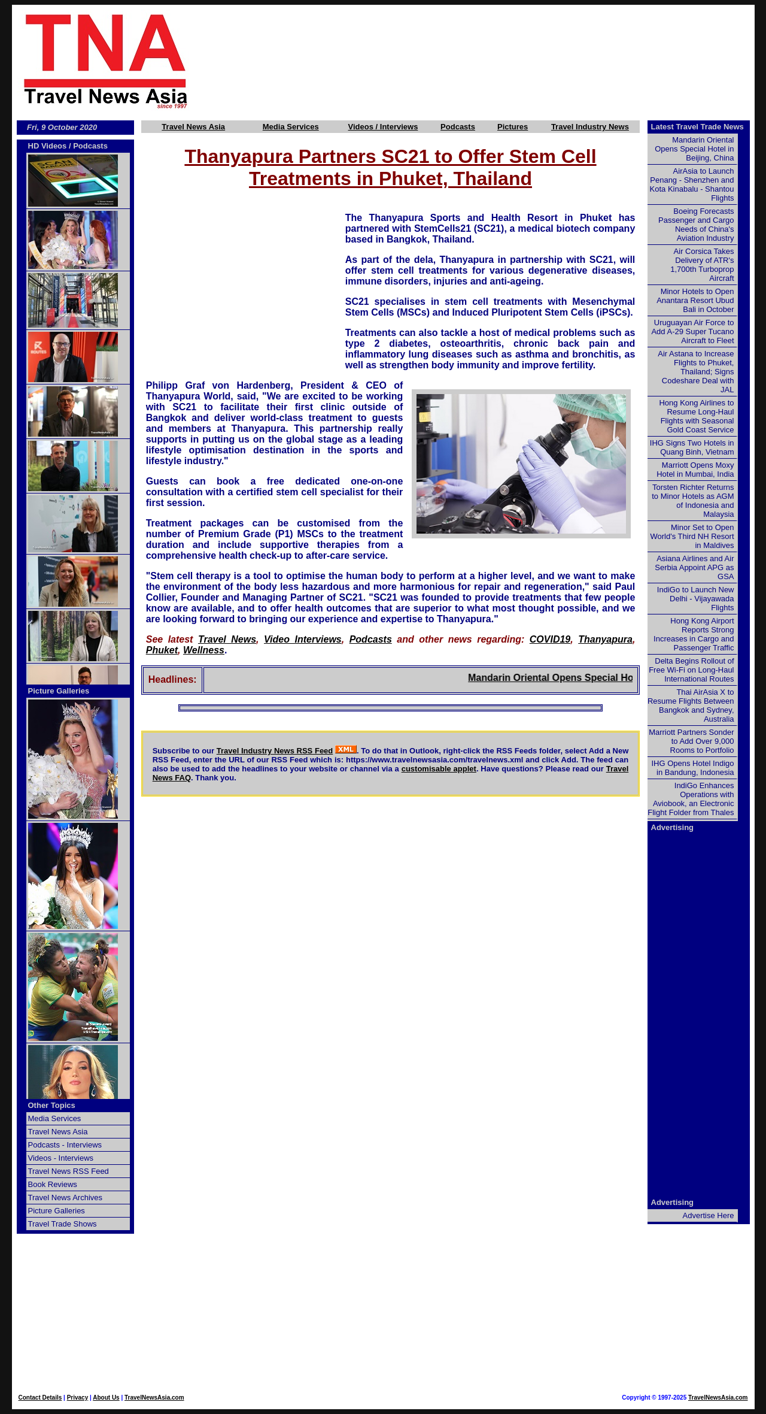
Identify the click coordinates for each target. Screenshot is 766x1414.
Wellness (203, 650)
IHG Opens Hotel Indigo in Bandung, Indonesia (692, 768)
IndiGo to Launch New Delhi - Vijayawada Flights (695, 598)
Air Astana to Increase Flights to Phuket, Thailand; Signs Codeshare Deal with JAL (696, 371)
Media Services (291, 126)
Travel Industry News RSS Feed (275, 750)
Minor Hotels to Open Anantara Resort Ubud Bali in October (695, 300)
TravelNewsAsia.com (154, 1397)
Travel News (227, 639)
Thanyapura (605, 639)
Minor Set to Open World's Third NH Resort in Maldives (692, 536)
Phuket (162, 650)
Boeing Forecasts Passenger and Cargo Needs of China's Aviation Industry (696, 225)
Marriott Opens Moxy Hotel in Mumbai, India (695, 470)
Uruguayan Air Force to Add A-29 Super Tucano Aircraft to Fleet (692, 331)
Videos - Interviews (61, 1157)
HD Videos (47, 145)
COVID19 (550, 639)
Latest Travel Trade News (697, 126)
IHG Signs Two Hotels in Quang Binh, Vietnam (692, 447)
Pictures (512, 126)
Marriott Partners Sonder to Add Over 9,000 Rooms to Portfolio (691, 741)
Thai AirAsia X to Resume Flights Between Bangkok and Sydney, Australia (691, 705)
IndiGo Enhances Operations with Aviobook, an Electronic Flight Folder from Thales (691, 799)
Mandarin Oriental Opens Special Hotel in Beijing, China (620, 678)
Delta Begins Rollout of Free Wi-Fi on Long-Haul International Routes (691, 669)
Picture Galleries (59, 690)
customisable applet (439, 768)
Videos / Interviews (383, 126)
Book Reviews (52, 1184)
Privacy (78, 1397)
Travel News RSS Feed (68, 1171)
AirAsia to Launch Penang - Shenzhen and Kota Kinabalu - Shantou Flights (692, 184)
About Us (106, 1397)
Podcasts (457, 126)
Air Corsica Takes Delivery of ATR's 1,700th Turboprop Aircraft (702, 265)
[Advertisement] (492, 60)
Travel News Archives (65, 1197)
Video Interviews (303, 639)
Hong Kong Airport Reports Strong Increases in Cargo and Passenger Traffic (693, 634)
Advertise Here (708, 1215)
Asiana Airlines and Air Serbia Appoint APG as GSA (694, 567)
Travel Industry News (590, 126)
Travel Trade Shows (62, 1223)
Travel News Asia (193, 126)
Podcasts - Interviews (65, 1144)
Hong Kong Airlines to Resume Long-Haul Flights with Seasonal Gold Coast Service (696, 416)
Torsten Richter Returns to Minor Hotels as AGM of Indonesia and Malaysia (693, 501)
